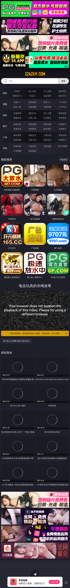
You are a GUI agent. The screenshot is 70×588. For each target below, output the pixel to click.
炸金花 (32, 95)
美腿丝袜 (17, 129)
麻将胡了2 (17, 95)
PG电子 (17, 91)
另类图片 (62, 129)
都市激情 (17, 135)
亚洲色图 (32, 124)
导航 (5, 148)
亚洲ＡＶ (17, 102)
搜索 (63, 81)
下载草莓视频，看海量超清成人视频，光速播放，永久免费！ (38, 333)
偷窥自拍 (17, 124)
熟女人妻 (17, 106)
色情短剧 (32, 151)
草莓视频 (47, 146)
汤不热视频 (62, 146)
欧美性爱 (62, 113)
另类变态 (62, 117)
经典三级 (32, 117)
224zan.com (35, 74)
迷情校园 (17, 140)
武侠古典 (62, 135)
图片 (5, 126)
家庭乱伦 (32, 135)
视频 (5, 104)
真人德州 (32, 91)
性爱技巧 (62, 140)
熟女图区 (47, 129)
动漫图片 (62, 124)
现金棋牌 (47, 95)
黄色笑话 (47, 140)
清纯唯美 (32, 129)
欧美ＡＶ (47, 102)
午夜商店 (32, 146)
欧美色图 (47, 124)
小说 (5, 137)
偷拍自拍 (32, 113)
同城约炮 (17, 146)
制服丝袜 (17, 117)
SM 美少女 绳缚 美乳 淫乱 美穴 (16, 341)
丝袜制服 (32, 106)
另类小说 (32, 140)
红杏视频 (17, 151)
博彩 (5, 93)
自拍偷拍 (32, 102)
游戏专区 (62, 91)
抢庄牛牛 (62, 95)
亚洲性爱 (17, 113)
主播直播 (47, 106)
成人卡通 (47, 113)
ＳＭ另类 (62, 106)
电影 (5, 115)
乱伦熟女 (47, 117)
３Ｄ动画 (62, 102)
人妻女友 (47, 135)
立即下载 (54, 582)
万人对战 (47, 91)
